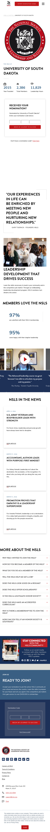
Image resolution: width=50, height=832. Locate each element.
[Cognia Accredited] (20, 821)
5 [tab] (30, 394)
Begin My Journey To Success (25, 127)
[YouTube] (19, 759)
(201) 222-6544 (11, 793)
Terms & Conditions (8, 769)
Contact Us (5, 776)
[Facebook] (3, 759)
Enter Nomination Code (27, 4)
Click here (36, 141)
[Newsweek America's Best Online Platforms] (8, 814)
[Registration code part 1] (15, 122)
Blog (3, 779)
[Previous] (8, 392)
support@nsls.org (11, 797)
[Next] (42, 392)
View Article (11, 443)
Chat (7, 801)
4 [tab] (27, 394)
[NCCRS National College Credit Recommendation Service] (19, 814)
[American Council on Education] (36, 814)
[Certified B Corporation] (30, 821)
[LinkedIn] (11, 759)
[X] (15, 759)
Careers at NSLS (7, 766)
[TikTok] (23, 759)
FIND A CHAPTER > (9, 15)
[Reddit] (27, 759)
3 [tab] (24, 394)
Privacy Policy (6, 773)
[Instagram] (7, 759)
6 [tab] (33, 394)
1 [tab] (17, 394)
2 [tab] (20, 394)
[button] (25, 359)
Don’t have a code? (25, 732)
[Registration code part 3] (35, 122)
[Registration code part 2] (25, 122)
